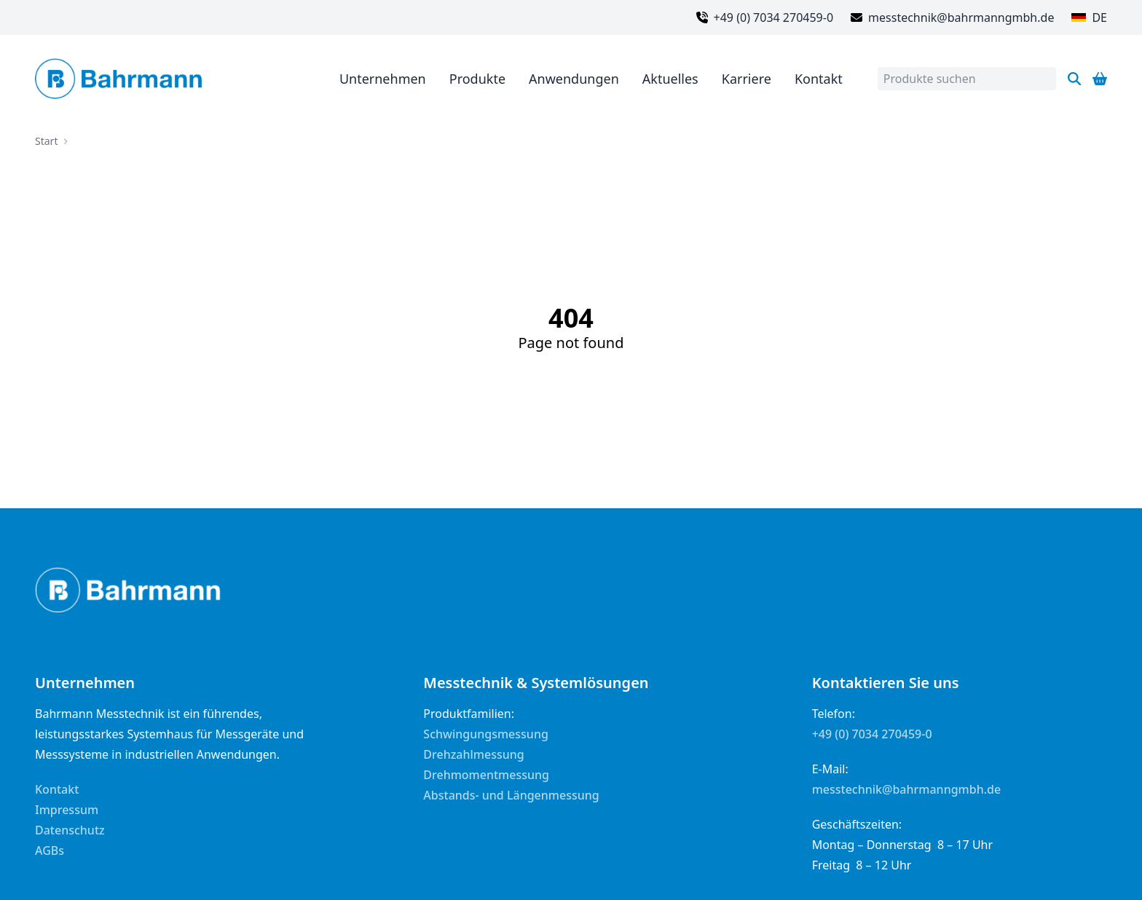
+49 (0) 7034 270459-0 (872, 734)
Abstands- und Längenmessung (511, 795)
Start (46, 141)
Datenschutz (70, 830)
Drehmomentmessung (486, 775)
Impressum (66, 810)
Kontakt (57, 789)
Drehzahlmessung (473, 754)
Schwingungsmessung (485, 734)
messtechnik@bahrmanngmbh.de (906, 789)
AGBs (49, 850)
